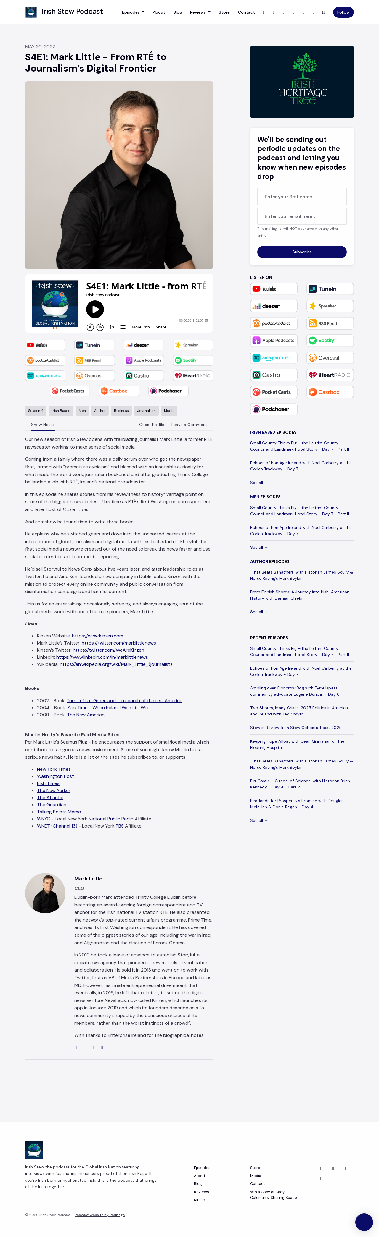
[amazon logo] (110, 1047)
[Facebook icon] (321, 1169)
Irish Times (48, 783)
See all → (259, 482)
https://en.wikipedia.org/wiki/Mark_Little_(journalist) (116, 664)
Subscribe (302, 252)
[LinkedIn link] (304, 12)
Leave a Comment (189, 424)
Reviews (198, 12)
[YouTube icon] (321, 1179)
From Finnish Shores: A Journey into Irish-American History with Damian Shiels (299, 595)
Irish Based (262, 432)
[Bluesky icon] (345, 1169)
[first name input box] (302, 196)
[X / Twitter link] (264, 12)
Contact (246, 12)
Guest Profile (151, 424)
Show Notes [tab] (43, 424)
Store (224, 12)
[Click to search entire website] (324, 12)
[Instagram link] (274, 12)
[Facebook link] (284, 12)
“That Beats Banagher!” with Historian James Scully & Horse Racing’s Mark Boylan (301, 575)
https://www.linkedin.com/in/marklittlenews (102, 657)
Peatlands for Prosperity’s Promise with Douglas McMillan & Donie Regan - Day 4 (296, 803)
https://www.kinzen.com (97, 636)
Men (254, 496)
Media (255, 1175)
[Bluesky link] (314, 12)
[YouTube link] (294, 12)
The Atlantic (50, 797)
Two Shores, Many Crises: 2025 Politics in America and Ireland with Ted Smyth (299, 711)
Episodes (131, 12)
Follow (343, 12)
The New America (86, 715)
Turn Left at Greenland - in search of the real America (124, 700)
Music (199, 1199)
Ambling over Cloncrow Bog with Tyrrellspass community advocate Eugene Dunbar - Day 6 (295, 691)
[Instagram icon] (309, 1179)
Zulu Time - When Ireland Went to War (108, 708)
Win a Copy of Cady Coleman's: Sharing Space (273, 1194)
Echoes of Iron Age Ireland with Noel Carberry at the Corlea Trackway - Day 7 (301, 466)
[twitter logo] (86, 1047)
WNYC (44, 819)
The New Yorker (53, 790)
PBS (120, 826)
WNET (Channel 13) (57, 826)
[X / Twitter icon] (309, 1169)
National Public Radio (111, 819)
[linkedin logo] (94, 1047)
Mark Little (88, 878)
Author (259, 561)
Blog (178, 12)
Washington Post (55, 776)
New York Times (54, 769)
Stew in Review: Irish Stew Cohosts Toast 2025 (296, 727)
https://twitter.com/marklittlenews (119, 643)
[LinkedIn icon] (333, 1169)
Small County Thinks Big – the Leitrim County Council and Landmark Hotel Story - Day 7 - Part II (299, 446)
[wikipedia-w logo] (102, 1047)
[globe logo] (77, 1047)
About (159, 12)
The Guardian (51, 805)
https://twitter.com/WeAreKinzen (108, 650)
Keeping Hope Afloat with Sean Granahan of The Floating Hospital (297, 744)
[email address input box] (302, 216)
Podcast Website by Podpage (100, 1214)
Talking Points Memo (59, 812)
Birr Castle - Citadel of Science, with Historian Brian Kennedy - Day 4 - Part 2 (300, 784)
